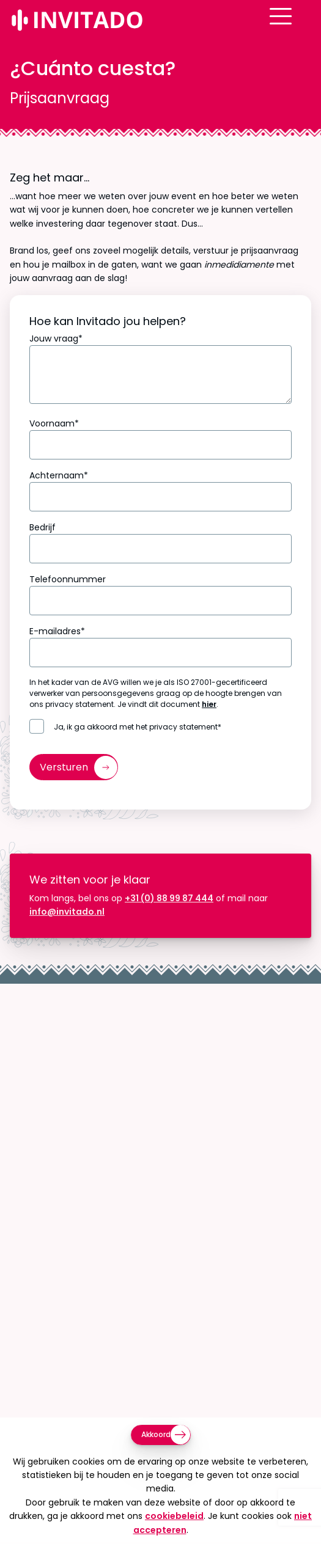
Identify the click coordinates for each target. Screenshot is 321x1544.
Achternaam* (58, 475)
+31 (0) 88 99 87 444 (169, 898)
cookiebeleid (174, 1516)
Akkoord (156, 1434)
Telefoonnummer (67, 579)
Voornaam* (54, 423)
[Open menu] (300, 26)
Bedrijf (42, 527)
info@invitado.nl (67, 912)
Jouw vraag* (56, 338)
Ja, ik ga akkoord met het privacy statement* (137, 727)
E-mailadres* (57, 631)
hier (209, 704)
